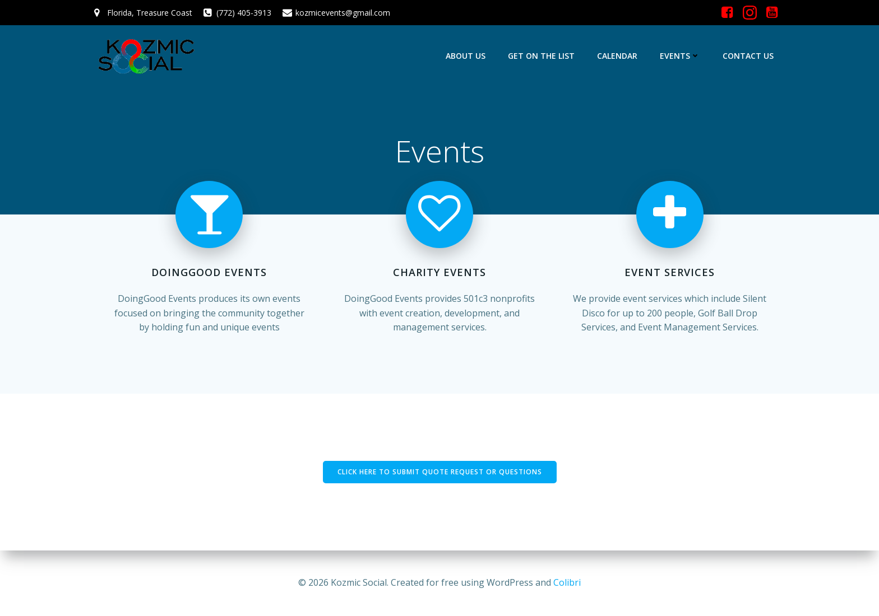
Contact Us (748, 55)
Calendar (617, 55)
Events (680, 55)
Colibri (567, 582)
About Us (465, 55)
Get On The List (541, 55)
